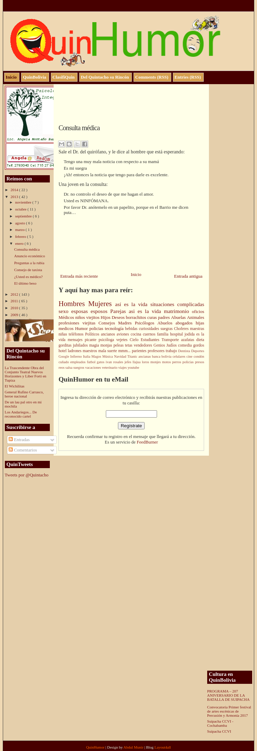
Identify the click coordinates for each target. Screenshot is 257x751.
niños (80, 317)
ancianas (145, 356)
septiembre (24, 216)
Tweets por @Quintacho (27, 474)
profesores (157, 351)
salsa (69, 367)
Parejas (119, 311)
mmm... (125, 351)
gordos (198, 345)
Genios (160, 345)
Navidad (120, 356)
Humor (82, 328)
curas (152, 317)
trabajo (172, 351)
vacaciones (93, 367)
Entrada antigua (188, 276)
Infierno (76, 356)
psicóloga (107, 340)
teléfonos (77, 334)
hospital (177, 334)
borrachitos (136, 317)
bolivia (167, 356)
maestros (90, 351)
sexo (64, 311)
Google (64, 356)
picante (92, 340)
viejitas (90, 322)
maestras (197, 329)
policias (97, 328)
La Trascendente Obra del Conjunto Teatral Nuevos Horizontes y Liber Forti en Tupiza (25, 374)
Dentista (184, 351)
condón (199, 356)
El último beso (25, 283)
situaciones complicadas (177, 304)
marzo (20, 229)
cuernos (150, 334)
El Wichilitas (15, 386)
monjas (106, 345)
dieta (200, 340)
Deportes (197, 351)
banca (156, 356)
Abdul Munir (134, 747)
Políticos (93, 334)
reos (61, 367)
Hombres (73, 303)
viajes (123, 367)
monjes (156, 362)
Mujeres (101, 303)
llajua (137, 362)
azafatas (188, 340)
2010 (15, 308)
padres (164, 317)
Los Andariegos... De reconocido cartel (21, 414)
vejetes (123, 340)
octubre (21, 209)
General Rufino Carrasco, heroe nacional (24, 394)
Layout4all (162, 747)
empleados (78, 362)
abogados (185, 322)
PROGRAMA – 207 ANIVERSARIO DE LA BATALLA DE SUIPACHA (228, 695)
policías (189, 362)
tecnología (115, 328)
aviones (123, 334)
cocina (137, 334)
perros (177, 362)
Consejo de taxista (28, 270)
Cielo (135, 340)
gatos (101, 362)
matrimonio (178, 311)
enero (20, 243)
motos (167, 362)
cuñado (64, 362)
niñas (63, 334)
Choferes (182, 329)
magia (95, 345)
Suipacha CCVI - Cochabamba (220, 723)
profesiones (70, 322)
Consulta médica (27, 249)
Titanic (132, 356)
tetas (129, 345)
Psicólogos (146, 322)
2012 (15, 294)
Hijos (106, 317)
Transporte (171, 340)
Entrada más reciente (79, 276)
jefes (128, 362)
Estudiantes (151, 340)
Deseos (119, 317)
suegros (79, 367)
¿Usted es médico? (28, 277)
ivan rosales (115, 362)
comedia (185, 345)
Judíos (172, 345)
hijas (200, 322)
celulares (179, 356)
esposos (100, 311)
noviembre (24, 202)
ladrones (75, 351)
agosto (20, 223)
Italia (87, 356)
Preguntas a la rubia (29, 263)
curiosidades (149, 329)
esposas (81, 311)
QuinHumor (95, 747)
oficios (198, 311)
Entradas (19, 439)
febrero (21, 236)
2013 (15, 197)
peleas (119, 345)
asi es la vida (146, 311)
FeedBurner (147, 442)
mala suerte (108, 351)
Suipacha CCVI (219, 731)
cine (190, 356)
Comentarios (23, 450)
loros (146, 362)
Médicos (66, 317)
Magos (96, 356)
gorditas (65, 345)
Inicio (136, 274)
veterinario (110, 367)
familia (163, 334)
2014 (15, 190)
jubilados (81, 345)
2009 (15, 315)
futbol (92, 362)
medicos (66, 328)
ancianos (109, 334)
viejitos (93, 317)
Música (108, 356)
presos (199, 362)
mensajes (76, 340)
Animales (195, 317)
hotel (63, 351)
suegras (167, 329)
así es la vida (132, 304)
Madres (126, 322)
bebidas (132, 329)
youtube (133, 367)
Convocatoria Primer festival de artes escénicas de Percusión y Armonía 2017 (229, 711)
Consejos (108, 322)
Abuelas (179, 317)
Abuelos (166, 322)
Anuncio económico (29, 256)
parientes (140, 351)
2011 (15, 301)
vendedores (144, 345)
